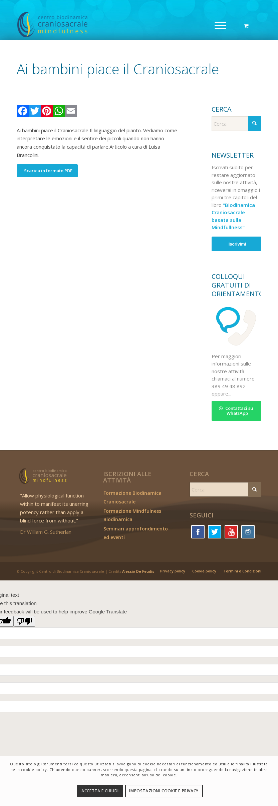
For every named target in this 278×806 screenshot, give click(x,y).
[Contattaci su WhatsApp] (236, 411)
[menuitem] (219, 25)
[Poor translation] (24, 621)
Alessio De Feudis (138, 571)
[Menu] (217, 25)
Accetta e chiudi (100, 791)
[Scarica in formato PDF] (47, 170)
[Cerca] (236, 123)
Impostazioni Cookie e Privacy (163, 791)
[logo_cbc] (68, 25)
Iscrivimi (237, 244)
